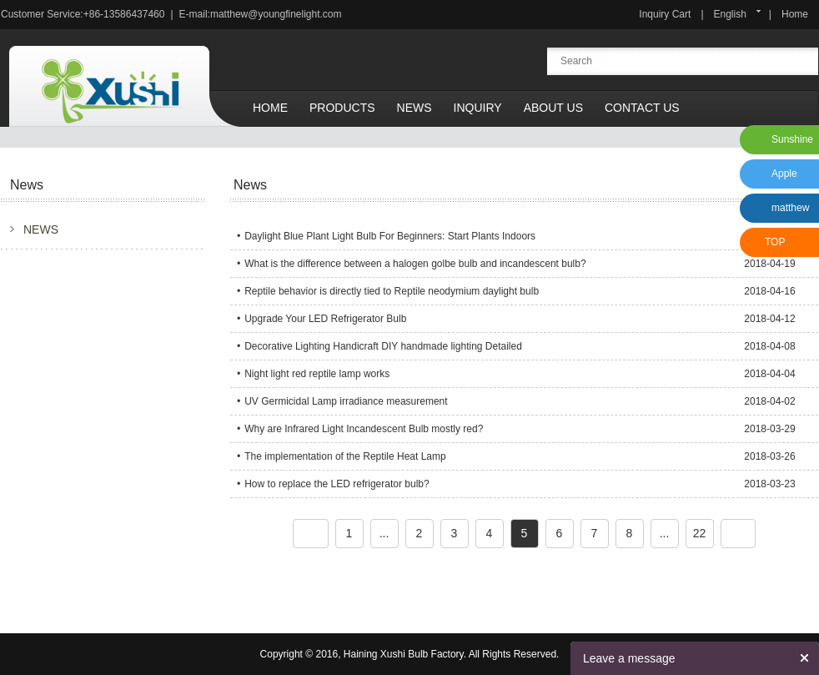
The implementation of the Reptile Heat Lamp (344, 456)
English (730, 14)
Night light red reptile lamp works (316, 374)
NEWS (40, 229)
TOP (775, 242)
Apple (784, 173)
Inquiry (478, 107)
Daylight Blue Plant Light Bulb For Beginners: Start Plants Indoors (389, 236)
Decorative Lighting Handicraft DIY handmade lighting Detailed (383, 346)
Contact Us (642, 107)
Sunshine (792, 139)
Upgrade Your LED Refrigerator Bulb (325, 319)
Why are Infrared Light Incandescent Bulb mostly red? (363, 429)
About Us (553, 107)
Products (342, 107)
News (414, 107)
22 (699, 533)
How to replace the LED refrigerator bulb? (336, 484)
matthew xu (787, 212)
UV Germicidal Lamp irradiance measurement (345, 401)
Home (794, 14)
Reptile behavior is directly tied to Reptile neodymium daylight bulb (391, 291)
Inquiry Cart (665, 14)
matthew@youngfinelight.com (276, 14)
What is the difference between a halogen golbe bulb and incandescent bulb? (414, 263)
